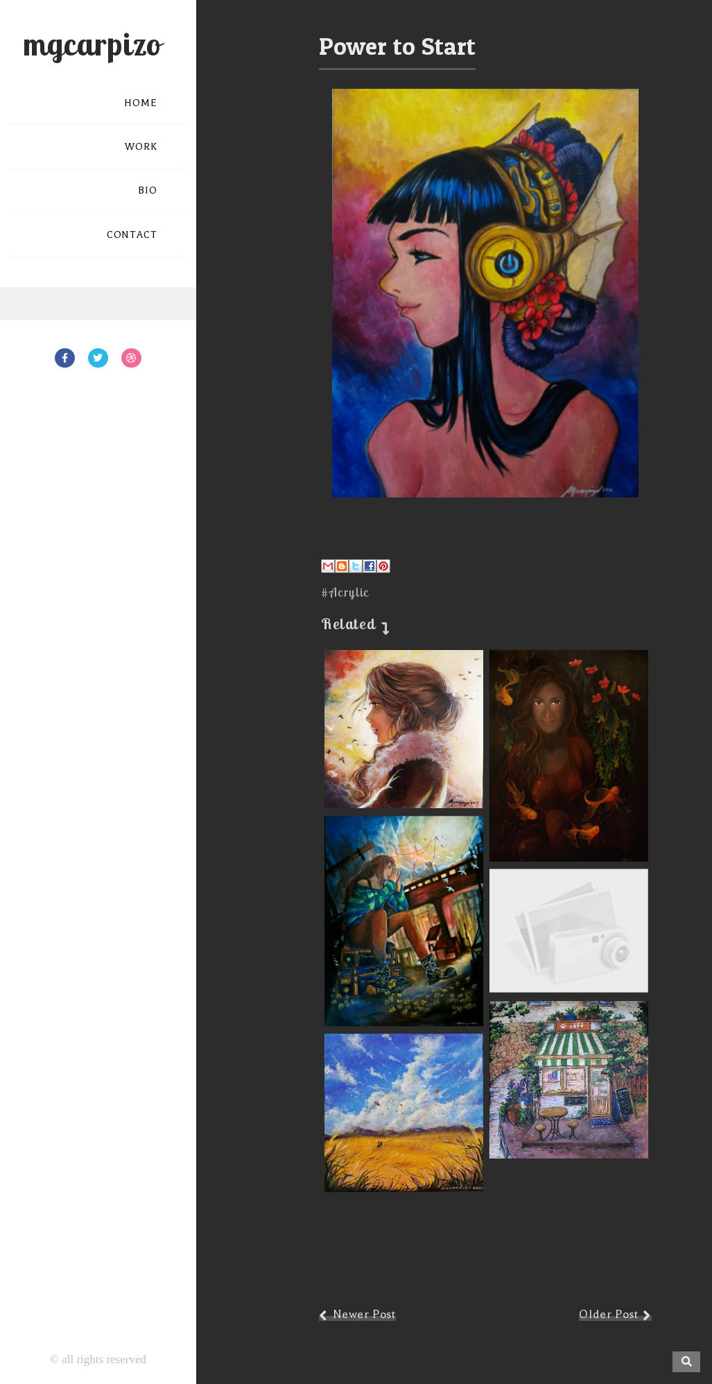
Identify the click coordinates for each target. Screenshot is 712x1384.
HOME (140, 103)
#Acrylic (345, 592)
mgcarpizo (92, 44)
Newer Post (364, 1314)
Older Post (608, 1314)
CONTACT (132, 235)
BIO (147, 190)
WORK (141, 147)
